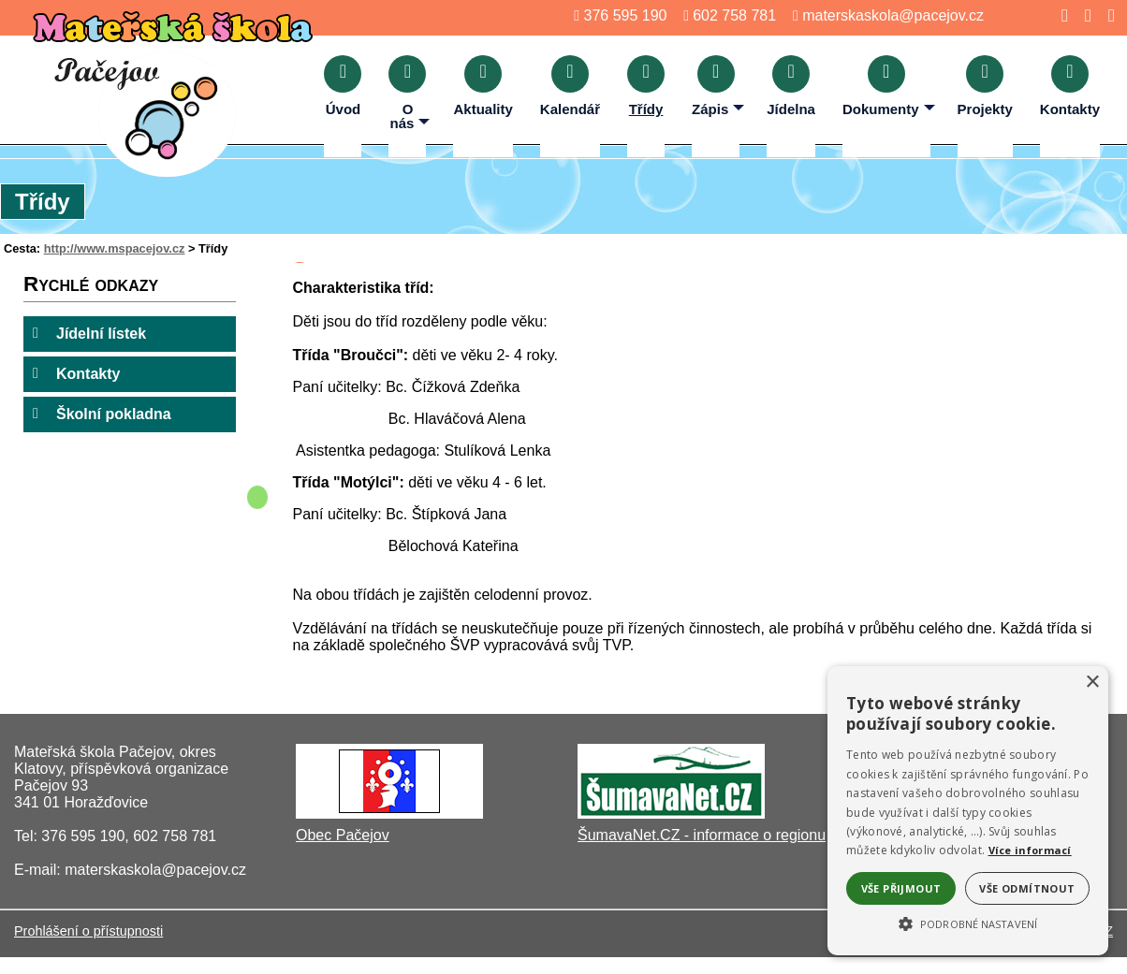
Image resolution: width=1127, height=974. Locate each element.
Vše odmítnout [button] (1027, 888)
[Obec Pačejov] (389, 813)
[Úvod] (1059, 15)
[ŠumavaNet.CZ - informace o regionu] (671, 813)
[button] (968, 922)
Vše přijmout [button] (901, 888)
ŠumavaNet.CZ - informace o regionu (702, 835)
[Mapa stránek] (1082, 15)
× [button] (1092, 683)
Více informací (1030, 850)
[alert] (967, 810)
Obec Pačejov (342, 835)
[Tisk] (1106, 15)
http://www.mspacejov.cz (114, 248)
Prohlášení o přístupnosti (88, 930)
